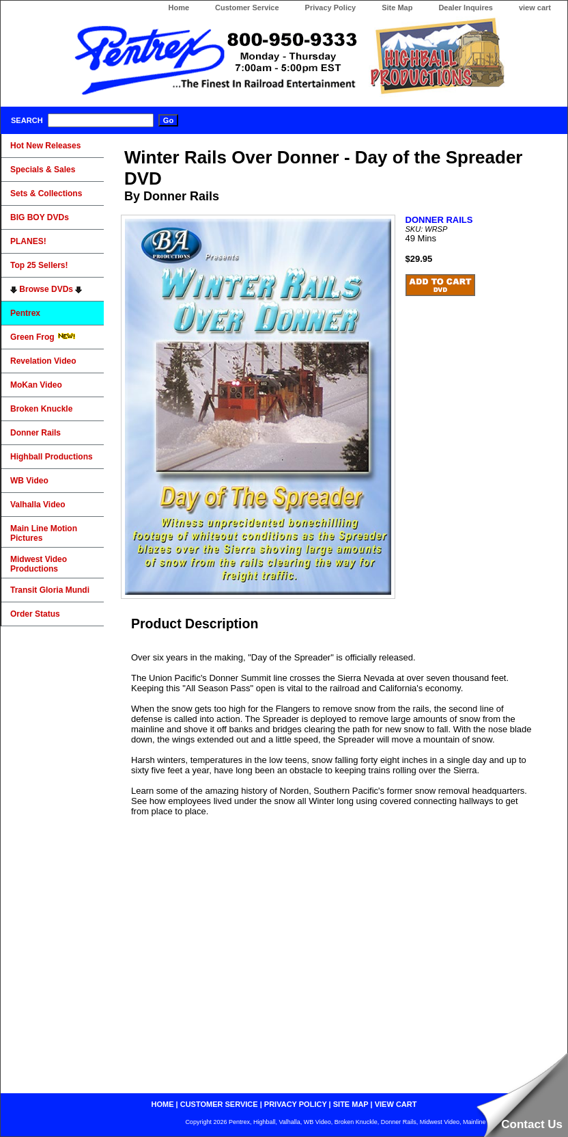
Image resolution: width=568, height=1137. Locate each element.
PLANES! (28, 241)
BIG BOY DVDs (39, 217)
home (163, 1104)
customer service (219, 1104)
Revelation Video (43, 361)
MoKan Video (36, 385)
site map (351, 1104)
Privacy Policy (330, 7)
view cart (535, 7)
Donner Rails (35, 433)
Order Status (35, 614)
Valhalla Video (37, 504)
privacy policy (295, 1104)
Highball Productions (51, 457)
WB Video (29, 480)
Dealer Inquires (465, 7)
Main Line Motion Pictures (43, 533)
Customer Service (247, 7)
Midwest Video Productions (38, 564)
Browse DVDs (46, 289)
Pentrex (25, 313)
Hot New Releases (45, 145)
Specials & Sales (42, 169)
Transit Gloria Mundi (49, 590)
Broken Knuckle (41, 409)
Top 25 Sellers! (39, 265)
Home (178, 7)
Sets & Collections (46, 193)
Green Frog (43, 337)
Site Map (397, 7)
